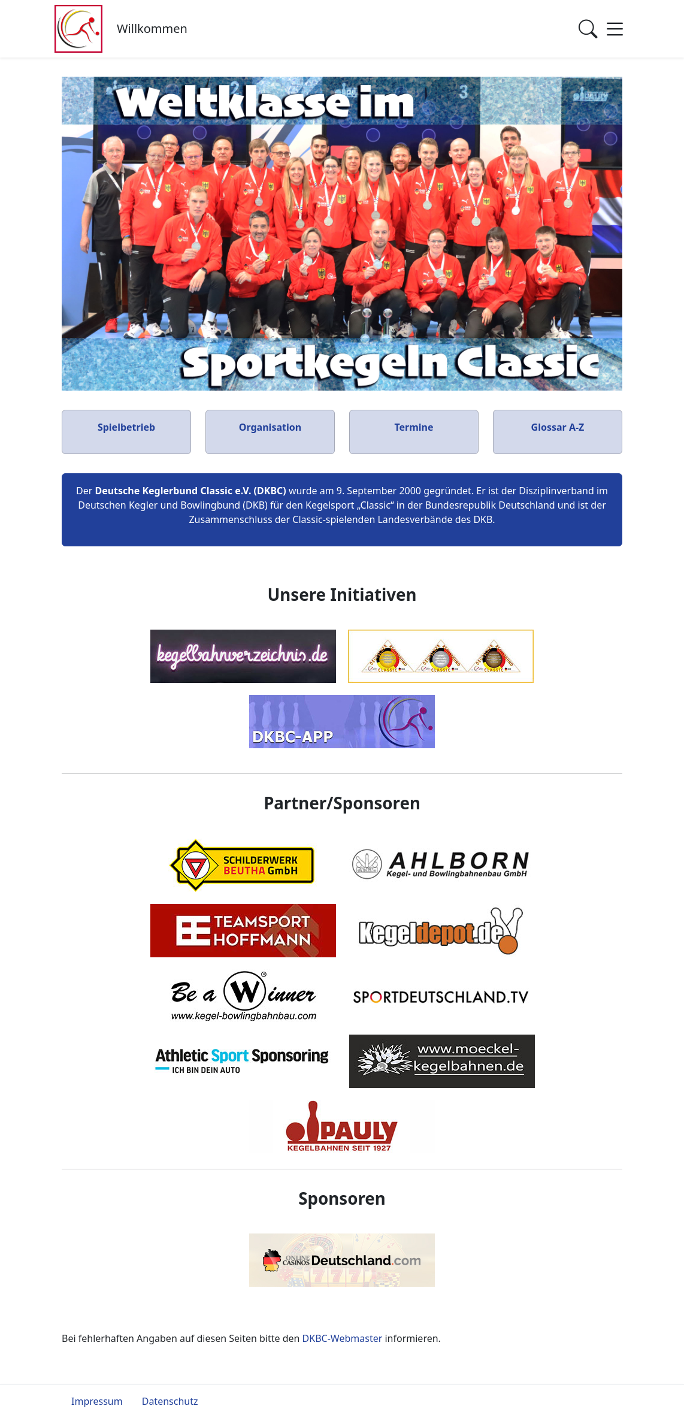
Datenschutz (170, 1401)
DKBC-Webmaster (342, 1338)
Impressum (97, 1401)
